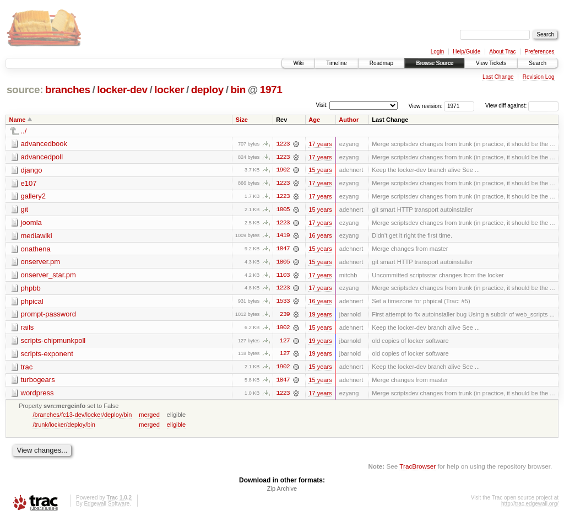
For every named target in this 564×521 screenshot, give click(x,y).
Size (242, 119)
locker (169, 89)
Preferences (540, 52)
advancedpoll (42, 157)
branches (67, 89)
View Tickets (491, 63)
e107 (29, 183)
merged (149, 416)
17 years (320, 144)
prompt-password (48, 315)
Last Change (498, 77)
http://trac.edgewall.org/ (529, 506)
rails (27, 329)
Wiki (298, 63)
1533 (283, 302)
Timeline (336, 63)
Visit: (322, 105)
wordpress (37, 395)
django (31, 170)
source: (25, 89)
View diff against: (521, 106)
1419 (283, 236)
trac (27, 368)
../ (24, 131)
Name (17, 119)
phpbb (31, 289)
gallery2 (33, 196)
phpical (32, 302)
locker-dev (122, 89)
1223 (283, 143)
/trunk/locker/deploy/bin (63, 426)
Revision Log (539, 77)
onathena (36, 249)
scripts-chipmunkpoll (53, 342)
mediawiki (36, 236)
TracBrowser (417, 468)
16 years (320, 236)
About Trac (502, 52)
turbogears (38, 382)
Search (537, 63)
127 (285, 342)
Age (314, 119)
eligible (176, 426)
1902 (283, 170)
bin (237, 89)
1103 (283, 276)
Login (437, 52)
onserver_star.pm (48, 276)
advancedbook (44, 143)
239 (285, 315)
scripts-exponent (47, 355)
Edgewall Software (106, 506)
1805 (283, 210)
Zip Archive (282, 491)
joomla (31, 223)
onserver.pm (41, 263)
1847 (283, 249)
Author (349, 119)
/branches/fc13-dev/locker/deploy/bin (82, 416)
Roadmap (381, 63)
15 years (320, 170)
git (25, 210)
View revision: (426, 106)
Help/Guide (466, 52)
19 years (320, 316)
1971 (271, 89)
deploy (207, 89)
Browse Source (434, 63)
